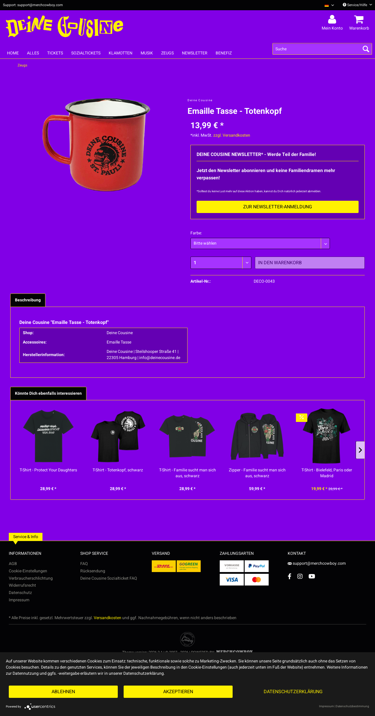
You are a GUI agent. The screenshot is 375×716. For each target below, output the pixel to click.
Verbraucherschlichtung (31, 578)
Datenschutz (20, 593)
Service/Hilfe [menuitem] (357, 5)
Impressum (19, 600)
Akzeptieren (178, 691)
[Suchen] (366, 49)
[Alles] (33, 53)
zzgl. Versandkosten (231, 135)
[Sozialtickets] (86, 53)
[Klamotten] (121, 53)
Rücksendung (92, 571)
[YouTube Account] (311, 576)
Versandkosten (107, 618)
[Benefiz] (224, 53)
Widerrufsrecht (22, 585)
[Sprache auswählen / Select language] (329, 5)
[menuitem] (327, 5)
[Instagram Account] (300, 576)
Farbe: (196, 233)
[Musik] (147, 53)
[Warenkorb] (360, 19)
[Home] (13, 53)
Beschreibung (28, 300)
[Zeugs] (167, 53)
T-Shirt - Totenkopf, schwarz (118, 470)
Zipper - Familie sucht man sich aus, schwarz (257, 473)
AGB (13, 564)
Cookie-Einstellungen (28, 571)
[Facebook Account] (290, 576)
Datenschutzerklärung (293, 691)
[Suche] (322, 49)
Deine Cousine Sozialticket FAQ (108, 578)
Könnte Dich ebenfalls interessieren (48, 393)
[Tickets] (55, 53)
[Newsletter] (195, 53)
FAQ (84, 564)
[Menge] (220, 263)
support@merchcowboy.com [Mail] (317, 563)
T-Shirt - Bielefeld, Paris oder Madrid (326, 473)
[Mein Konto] (333, 19)
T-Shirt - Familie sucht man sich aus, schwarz (187, 473)
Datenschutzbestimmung (352, 706)
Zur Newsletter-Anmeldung (277, 206)
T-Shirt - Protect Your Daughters (48, 470)
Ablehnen (63, 691)
